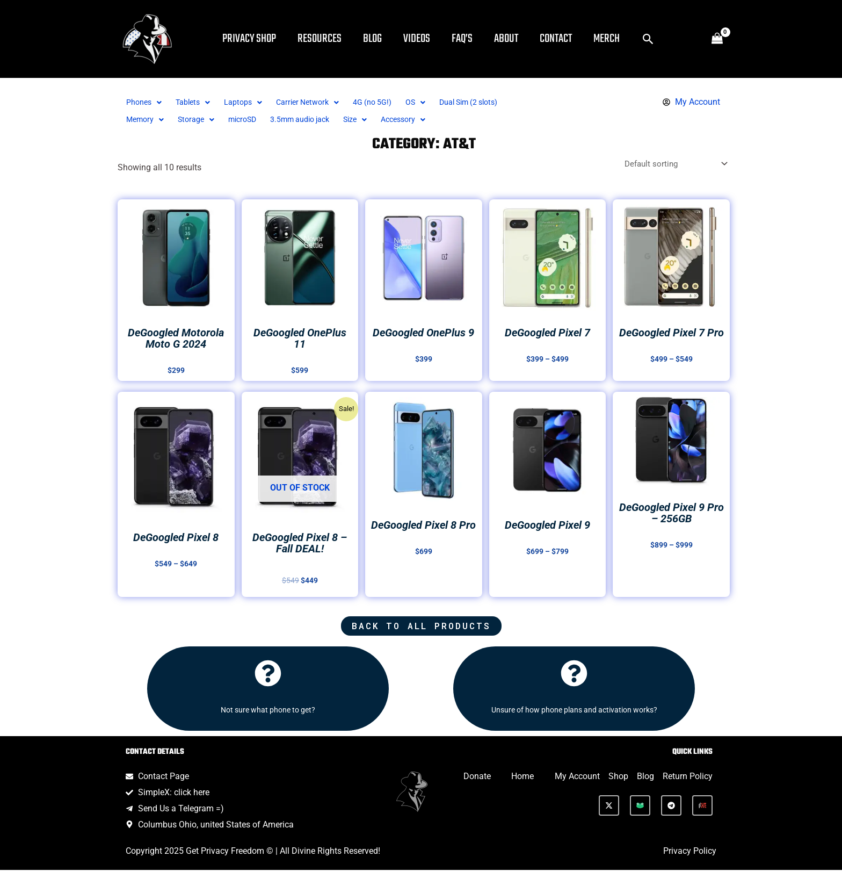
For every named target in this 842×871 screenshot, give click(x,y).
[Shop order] (671, 164)
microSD (251, 119)
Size (377, 119)
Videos (429, 39)
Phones (145, 102)
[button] (680, 39)
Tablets (198, 102)
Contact (581, 39)
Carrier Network (320, 102)
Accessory (428, 119)
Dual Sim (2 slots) (495, 102)
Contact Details (155, 753)
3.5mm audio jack (316, 119)
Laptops (251, 102)
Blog (381, 39)
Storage (201, 119)
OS (436, 102)
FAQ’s (479, 39)
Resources (324, 39)
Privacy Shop (249, 39)
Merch (636, 39)
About (528, 39)
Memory (147, 119)
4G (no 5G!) (390, 102)
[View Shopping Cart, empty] (717, 39)
